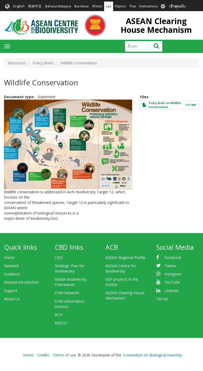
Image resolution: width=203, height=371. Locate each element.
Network (11, 265)
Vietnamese (148, 6)
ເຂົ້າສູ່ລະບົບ (177, 6)
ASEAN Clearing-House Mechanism (125, 295)
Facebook (172, 257)
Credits (43, 354)
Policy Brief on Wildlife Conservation (165, 105)
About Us (12, 298)
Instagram (173, 273)
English (19, 6)
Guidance (12, 273)
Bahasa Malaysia (58, 6)
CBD (59, 257)
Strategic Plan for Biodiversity (69, 268)
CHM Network (67, 292)
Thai (132, 6)
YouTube (172, 282)
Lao (108, 6)
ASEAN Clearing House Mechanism (156, 25)
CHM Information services (70, 304)
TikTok (162, 298)
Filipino (120, 6)
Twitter (170, 265)
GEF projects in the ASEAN (121, 282)
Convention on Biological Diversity (152, 354)
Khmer (97, 6)
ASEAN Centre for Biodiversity (120, 268)
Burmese (81, 6)
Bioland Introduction (21, 282)
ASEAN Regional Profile (125, 257)
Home (9, 257)
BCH (58, 314)
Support (10, 290)
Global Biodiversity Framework (70, 282)
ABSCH (61, 322)
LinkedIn (171, 290)
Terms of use (64, 354)
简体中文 (35, 6)
